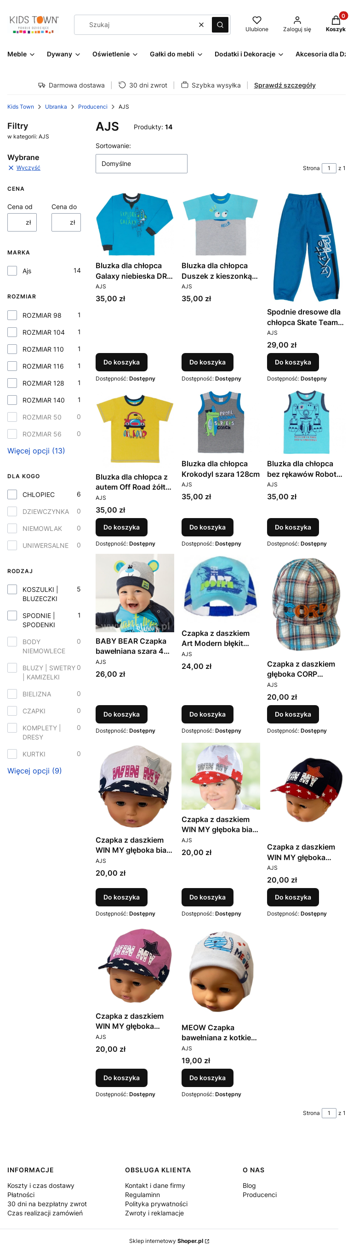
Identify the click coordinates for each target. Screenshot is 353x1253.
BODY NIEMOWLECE (44, 646)
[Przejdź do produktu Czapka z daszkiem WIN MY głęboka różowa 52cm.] (135, 965)
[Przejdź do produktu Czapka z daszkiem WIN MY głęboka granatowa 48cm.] (306, 790)
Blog (249, 1185)
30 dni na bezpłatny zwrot (47, 1204)
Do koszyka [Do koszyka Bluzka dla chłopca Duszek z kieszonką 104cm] (207, 362)
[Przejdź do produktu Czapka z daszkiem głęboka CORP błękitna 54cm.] (306, 604)
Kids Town (20, 106)
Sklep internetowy (166, 1240)
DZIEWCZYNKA (46, 511)
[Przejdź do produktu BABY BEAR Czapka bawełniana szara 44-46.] (135, 593)
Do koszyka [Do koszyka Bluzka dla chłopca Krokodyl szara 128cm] (207, 526)
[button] (220, 25)
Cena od (20, 206)
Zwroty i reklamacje (154, 1213)
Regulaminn (142, 1194)
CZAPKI (34, 711)
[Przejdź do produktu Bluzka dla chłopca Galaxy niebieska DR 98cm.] (135, 224)
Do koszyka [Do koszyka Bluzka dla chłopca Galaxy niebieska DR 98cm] (121, 362)
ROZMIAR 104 (44, 332)
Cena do (64, 206)
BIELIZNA (37, 694)
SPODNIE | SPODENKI (39, 620)
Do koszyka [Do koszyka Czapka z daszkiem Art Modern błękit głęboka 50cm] (207, 714)
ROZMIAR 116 (43, 366)
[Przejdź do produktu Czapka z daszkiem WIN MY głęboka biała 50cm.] (135, 786)
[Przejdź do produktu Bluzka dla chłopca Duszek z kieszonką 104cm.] (221, 224)
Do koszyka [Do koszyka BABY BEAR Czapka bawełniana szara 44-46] (121, 714)
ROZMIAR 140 (44, 400)
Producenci (93, 106)
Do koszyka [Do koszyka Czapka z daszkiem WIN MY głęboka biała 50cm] (121, 897)
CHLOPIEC (39, 494)
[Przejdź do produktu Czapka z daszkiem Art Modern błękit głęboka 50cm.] (221, 589)
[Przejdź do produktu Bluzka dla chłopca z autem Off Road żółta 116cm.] (135, 429)
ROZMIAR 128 (43, 383)
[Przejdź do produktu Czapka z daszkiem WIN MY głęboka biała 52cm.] (221, 776)
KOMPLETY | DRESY (42, 732)
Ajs (27, 271)
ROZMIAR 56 (42, 434)
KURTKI (34, 754)
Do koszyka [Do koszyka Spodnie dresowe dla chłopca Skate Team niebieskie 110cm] (293, 362)
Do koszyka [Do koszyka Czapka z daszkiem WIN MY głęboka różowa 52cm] (121, 1077)
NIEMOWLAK (42, 528)
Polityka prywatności (156, 1204)
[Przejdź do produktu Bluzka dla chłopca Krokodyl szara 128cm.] (221, 422)
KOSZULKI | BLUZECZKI (40, 593)
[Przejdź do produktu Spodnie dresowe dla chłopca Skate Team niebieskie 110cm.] (306, 247)
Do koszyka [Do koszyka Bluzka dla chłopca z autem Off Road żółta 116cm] (121, 526)
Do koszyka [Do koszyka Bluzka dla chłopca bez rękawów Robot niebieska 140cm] (293, 526)
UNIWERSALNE (45, 545)
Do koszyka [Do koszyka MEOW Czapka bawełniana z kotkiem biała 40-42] (207, 1077)
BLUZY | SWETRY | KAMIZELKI (49, 672)
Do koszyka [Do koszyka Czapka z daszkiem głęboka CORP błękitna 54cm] (293, 714)
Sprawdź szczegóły (285, 85)
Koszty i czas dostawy (40, 1185)
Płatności (20, 1194)
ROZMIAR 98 (42, 315)
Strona (311, 168)
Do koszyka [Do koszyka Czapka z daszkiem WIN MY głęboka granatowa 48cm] (293, 897)
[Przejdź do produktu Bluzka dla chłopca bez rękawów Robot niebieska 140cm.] (306, 422)
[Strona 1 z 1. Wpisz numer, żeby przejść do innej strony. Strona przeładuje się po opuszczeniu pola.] (329, 168)
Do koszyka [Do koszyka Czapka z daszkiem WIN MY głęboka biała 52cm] (207, 897)
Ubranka (56, 106)
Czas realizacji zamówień (45, 1213)
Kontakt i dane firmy (155, 1185)
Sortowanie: (113, 145)
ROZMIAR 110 (43, 349)
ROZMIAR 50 (42, 417)
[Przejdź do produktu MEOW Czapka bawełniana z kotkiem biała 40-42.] (221, 971)
